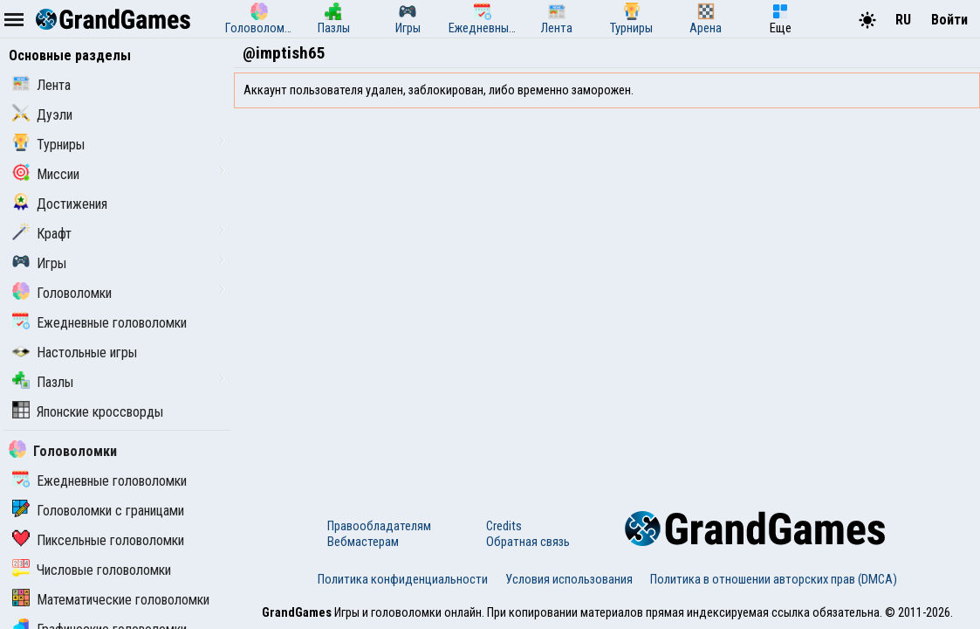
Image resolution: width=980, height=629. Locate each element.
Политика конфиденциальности (403, 579)
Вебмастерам (363, 542)
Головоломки (62, 293)
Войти (949, 19)
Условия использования (569, 579)
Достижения (59, 204)
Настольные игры (74, 352)
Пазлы (42, 382)
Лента (41, 85)
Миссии (45, 174)
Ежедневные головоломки (99, 322)
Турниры (48, 144)
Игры (39, 263)
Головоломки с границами (98, 510)
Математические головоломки (110, 599)
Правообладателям (379, 526)
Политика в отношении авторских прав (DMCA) (773, 579)
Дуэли (42, 115)
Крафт (42, 233)
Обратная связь (528, 542)
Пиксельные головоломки (98, 540)
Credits (504, 526)
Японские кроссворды (87, 412)
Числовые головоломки (91, 570)
